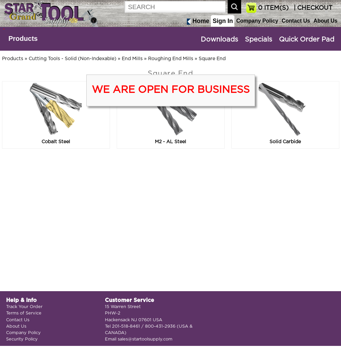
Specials (258, 39)
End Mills (132, 58)
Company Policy (257, 21)
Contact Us (296, 21)
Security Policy (22, 339)
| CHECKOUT (312, 8)
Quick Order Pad (306, 39)
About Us (325, 21)
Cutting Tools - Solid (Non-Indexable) (72, 58)
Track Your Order (24, 307)
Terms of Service (23, 313)
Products (23, 38)
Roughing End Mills (170, 58)
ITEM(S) (273, 8)
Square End (212, 58)
